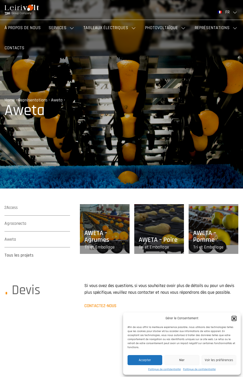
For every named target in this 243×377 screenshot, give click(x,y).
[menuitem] (228, 12)
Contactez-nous (100, 306)
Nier (182, 360)
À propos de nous (22, 28)
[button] (234, 318)
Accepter (145, 360)
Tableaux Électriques (105, 28)
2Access (11, 207)
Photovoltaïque (161, 28)
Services (57, 28)
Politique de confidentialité (164, 369)
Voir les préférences (219, 360)
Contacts (14, 48)
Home (9, 100)
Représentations (212, 28)
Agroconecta (15, 223)
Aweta (57, 100)
